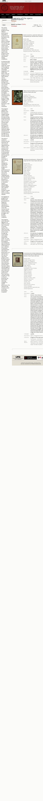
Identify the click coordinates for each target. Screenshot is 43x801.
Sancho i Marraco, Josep (29, 178)
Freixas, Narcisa (27, 190)
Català (26, 1)
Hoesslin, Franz (27, 95)
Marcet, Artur (27, 163)
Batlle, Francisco (27, 169)
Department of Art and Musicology (27, 362)
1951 (31, 54)
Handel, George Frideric (29, 260)
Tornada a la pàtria (37, 344)
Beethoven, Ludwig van (28, 43)
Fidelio (36, 146)
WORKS (31, 14)
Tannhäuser (33, 242)
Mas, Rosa (25, 103)
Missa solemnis (34, 341)
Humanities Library (37, 362)
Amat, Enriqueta (27, 166)
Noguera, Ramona (28, 165)
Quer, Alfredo (27, 174)
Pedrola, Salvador (28, 175)
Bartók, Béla (26, 39)
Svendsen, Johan (27, 189)
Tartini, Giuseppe (27, 40)
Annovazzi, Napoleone (28, 46)
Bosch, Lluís (26, 171)
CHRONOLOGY (20, 14)
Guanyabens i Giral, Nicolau (30, 181)
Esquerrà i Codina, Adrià (29, 182)
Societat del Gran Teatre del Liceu (31, 50)
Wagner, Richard (27, 100)
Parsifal (32, 145)
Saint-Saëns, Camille (28, 44)
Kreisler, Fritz (27, 281)
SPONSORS (3, 17)
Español (29, 1)
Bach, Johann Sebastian (28, 41)
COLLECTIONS (38, 14)
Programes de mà (38, 239)
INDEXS (26, 14)
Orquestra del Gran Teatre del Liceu (31, 51)
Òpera (31, 239)
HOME (2, 14)
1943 (31, 109)
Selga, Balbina (27, 170)
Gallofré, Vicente (27, 167)
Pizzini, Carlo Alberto (28, 101)
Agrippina (39, 242)
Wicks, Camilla (26, 47)
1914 (31, 196)
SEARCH (13, 14)
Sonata (32, 76)
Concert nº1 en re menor (37, 340)
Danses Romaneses (34, 82)
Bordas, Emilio (27, 173)
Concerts (32, 73)
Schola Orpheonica (28, 193)
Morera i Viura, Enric (28, 184)
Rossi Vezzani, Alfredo (28, 48)
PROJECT (8, 14)
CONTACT (10, 17)
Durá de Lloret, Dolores (29, 177)
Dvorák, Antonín (27, 180)
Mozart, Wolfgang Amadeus (29, 97)
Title (40, 25)
